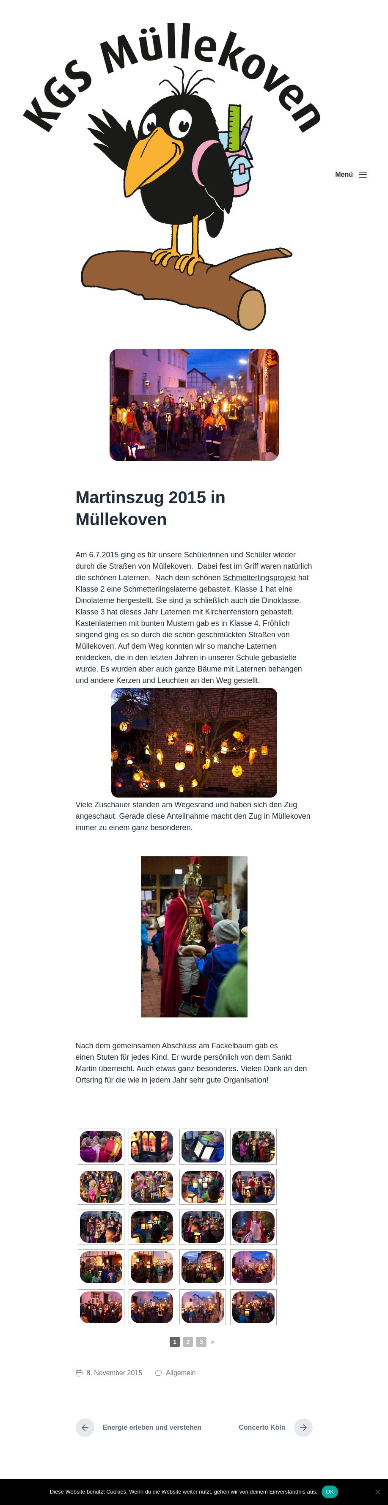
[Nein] (377, 1492)
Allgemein (180, 1372)
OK (330, 1492)
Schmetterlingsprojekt (259, 577)
